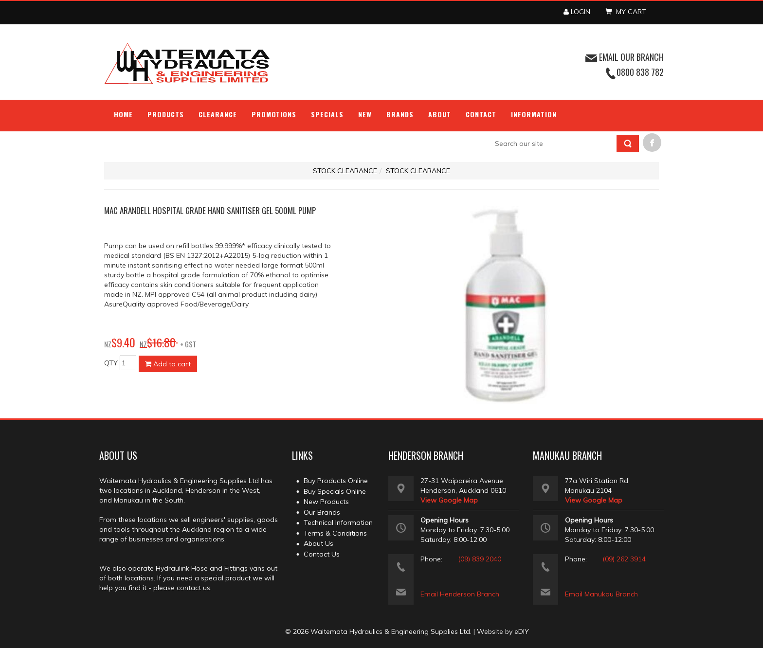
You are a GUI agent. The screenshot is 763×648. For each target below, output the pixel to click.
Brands (400, 114)
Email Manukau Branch (601, 594)
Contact (481, 114)
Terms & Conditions (335, 533)
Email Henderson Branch (459, 594)
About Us (318, 543)
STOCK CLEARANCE (345, 170)
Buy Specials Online (335, 491)
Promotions (274, 114)
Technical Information (338, 522)
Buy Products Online (336, 480)
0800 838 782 (640, 72)
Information (534, 114)
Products (165, 114)
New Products (326, 501)
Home (123, 114)
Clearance (218, 114)
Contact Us (322, 554)
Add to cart (168, 364)
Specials (327, 114)
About (439, 114)
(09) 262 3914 (624, 559)
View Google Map (449, 500)
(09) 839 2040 (479, 559)
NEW (365, 114)
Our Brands (322, 512)
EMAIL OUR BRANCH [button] (624, 57)
